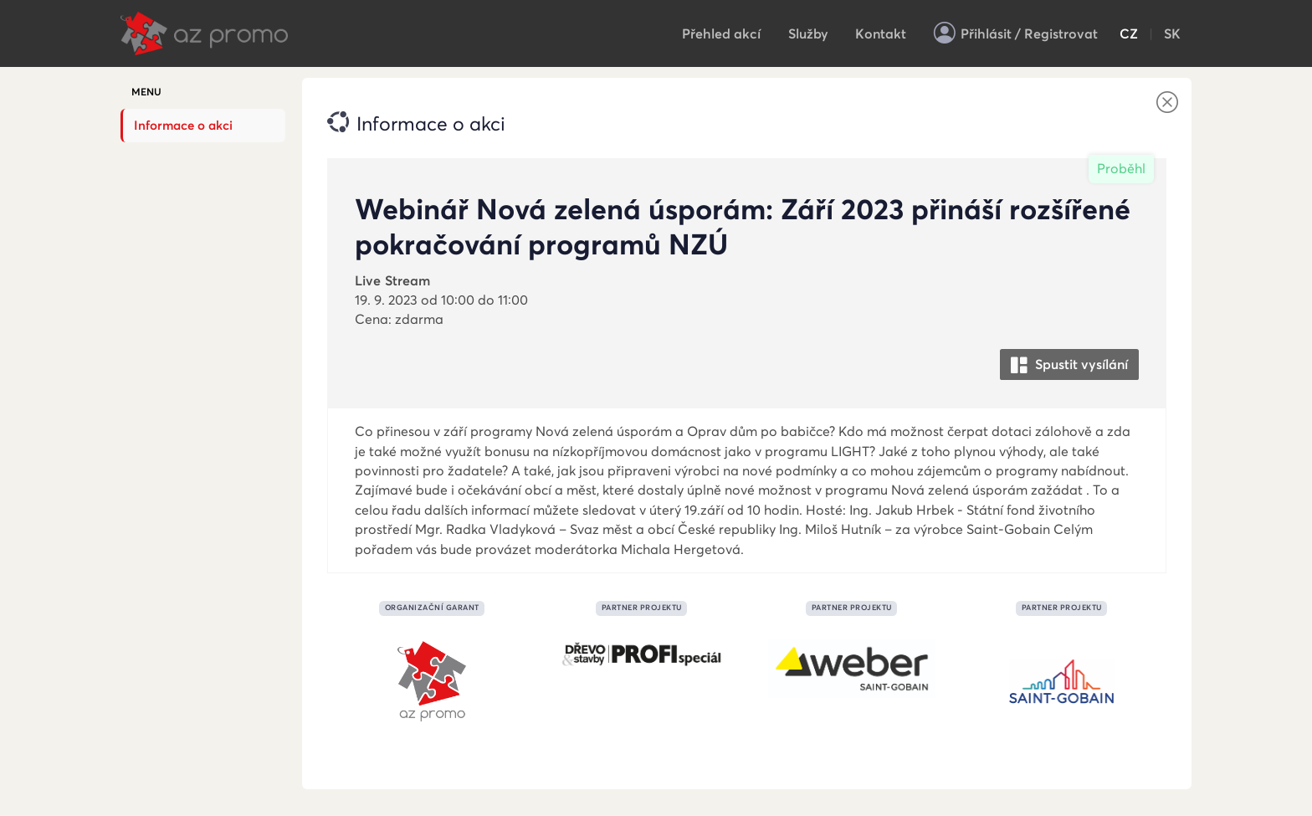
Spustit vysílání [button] (1069, 365)
